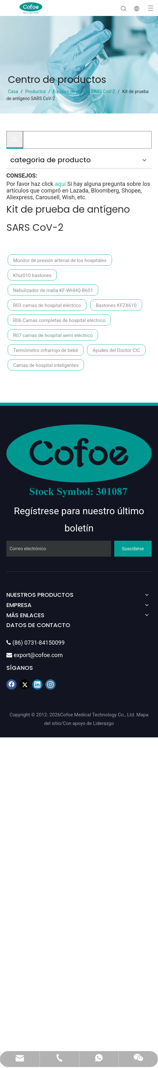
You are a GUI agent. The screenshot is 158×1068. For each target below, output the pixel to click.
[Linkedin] (37, 684)
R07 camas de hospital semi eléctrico (53, 335)
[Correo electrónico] (58, 549)
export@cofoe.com (34, 655)
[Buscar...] (87, 140)
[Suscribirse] (133, 549)
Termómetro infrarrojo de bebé (45, 350)
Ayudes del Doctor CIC (116, 350)
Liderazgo (103, 723)
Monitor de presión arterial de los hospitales (60, 260)
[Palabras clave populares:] (14, 139)
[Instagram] (50, 684)
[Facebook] (11, 684)
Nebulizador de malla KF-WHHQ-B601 (53, 290)
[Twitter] (24, 684)
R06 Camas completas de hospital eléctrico (59, 320)
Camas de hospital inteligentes (46, 365)
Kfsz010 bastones (32, 275)
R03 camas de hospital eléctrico (47, 305)
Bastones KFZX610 (116, 305)
